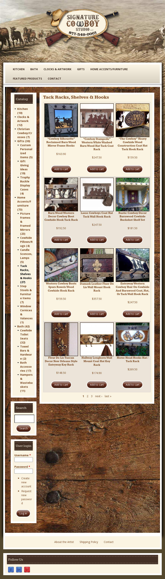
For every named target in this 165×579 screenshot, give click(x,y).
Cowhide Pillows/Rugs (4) (26, 242)
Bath (34, 69)
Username (22, 455)
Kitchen (19, 69)
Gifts (81, 69)
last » (108, 396)
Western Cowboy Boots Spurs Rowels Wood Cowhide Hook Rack (61, 287)
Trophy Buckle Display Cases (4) (25, 185)
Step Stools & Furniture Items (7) (26, 294)
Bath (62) (23, 326)
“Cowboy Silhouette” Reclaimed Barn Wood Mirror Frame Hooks (61, 142)
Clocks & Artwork (57, 69)
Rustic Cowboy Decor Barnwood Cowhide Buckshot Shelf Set (132, 217)
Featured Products (27, 78)
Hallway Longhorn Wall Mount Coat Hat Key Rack (97, 361)
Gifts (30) (23, 141)
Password (22, 467)
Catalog (10, 58)
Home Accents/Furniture (33, 58)
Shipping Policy (89, 542)
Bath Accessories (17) (26, 366)
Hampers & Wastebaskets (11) (26, 383)
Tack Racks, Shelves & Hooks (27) (26, 274)
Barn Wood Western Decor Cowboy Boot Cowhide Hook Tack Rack (61, 217)
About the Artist (64, 542)
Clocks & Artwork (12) (23, 121)
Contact (54, 78)
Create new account (26, 482)
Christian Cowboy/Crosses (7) (24, 133)
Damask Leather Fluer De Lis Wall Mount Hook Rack (97, 287)
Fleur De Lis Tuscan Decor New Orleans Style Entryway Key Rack (61, 361)
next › (98, 396)
